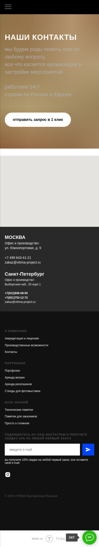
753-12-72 (21, 297)
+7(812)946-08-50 (16, 293)
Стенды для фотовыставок (22, 391)
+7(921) (10, 297)
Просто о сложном (17, 423)
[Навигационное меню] (8, 7)
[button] (38, 120)
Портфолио (12, 370)
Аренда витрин (15, 377)
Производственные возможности (26, 345)
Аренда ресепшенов (18, 384)
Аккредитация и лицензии (22, 338)
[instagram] (8, 475)
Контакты (11, 352)
